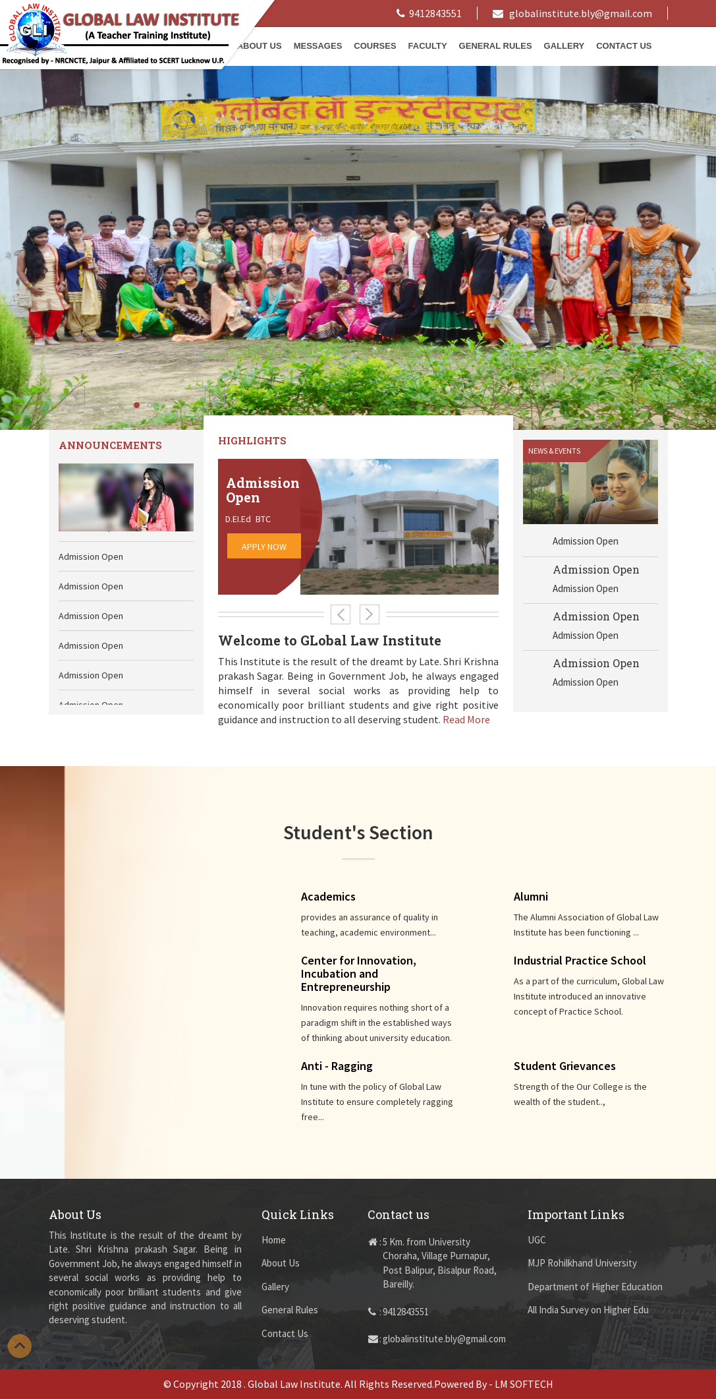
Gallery (564, 46)
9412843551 (429, 13)
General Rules (495, 46)
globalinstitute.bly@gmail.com (572, 13)
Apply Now (264, 546)
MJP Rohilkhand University (582, 1263)
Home (274, 1240)
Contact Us (623, 46)
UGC (537, 1240)
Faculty (427, 46)
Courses (375, 46)
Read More (466, 719)
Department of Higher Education (595, 1286)
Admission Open (596, 573)
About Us (281, 1263)
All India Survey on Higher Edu (588, 1309)
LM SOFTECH (524, 1383)
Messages (318, 46)
